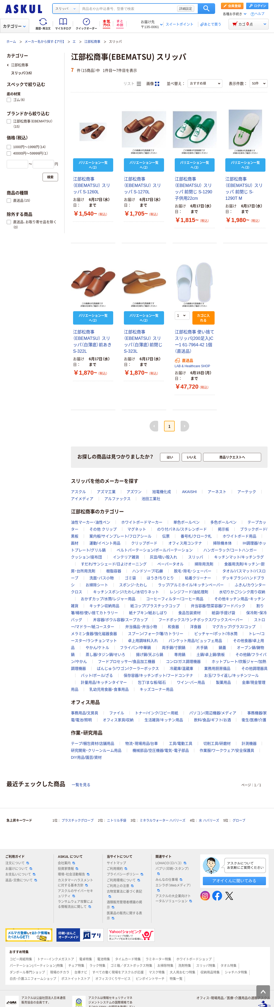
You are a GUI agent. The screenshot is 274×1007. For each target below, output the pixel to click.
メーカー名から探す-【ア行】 (44, 42)
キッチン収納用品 (104, 606)
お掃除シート (97, 585)
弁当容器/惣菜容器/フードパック (218, 606)
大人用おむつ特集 (182, 972)
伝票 (166, 536)
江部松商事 (92, 42)
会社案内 (66, 863)
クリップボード (144, 543)
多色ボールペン (223, 522)
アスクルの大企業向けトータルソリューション (173, 898)
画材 (74, 543)
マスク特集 (157, 972)
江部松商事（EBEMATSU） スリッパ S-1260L (91, 185)
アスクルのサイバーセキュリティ (75, 893)
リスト (132, 84)
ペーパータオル (170, 564)
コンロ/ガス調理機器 (183, 661)
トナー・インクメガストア (55, 959)
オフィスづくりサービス (113, 979)
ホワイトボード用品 (239, 536)
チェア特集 (76, 966)
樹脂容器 (113, 571)
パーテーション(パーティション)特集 (36, 966)
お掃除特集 (165, 966)
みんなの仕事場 (168, 880)
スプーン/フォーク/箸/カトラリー (156, 634)
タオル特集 (228, 966)
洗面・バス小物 (101, 578)
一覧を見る (81, 785)
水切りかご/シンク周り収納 (242, 592)
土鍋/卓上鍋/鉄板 (210, 654)
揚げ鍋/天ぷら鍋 (149, 654)
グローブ (239, 820)
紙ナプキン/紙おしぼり (148, 613)
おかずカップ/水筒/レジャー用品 (108, 599)
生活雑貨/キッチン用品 (163, 720)
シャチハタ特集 (236, 972)
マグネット (136, 529)
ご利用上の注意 (120, 886)
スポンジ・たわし (133, 585)
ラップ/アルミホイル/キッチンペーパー (191, 585)
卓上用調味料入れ (143, 640)
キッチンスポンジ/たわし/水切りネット (126, 592)
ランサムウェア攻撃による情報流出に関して (75, 904)
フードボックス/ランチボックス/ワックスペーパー (200, 620)
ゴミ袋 (130, 578)
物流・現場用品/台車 (141, 743)
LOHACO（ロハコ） (170, 863)
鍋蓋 (222, 647)
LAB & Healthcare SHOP (192, 366)
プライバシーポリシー (125, 874)
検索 (206, 8)
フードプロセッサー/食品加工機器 (126, 661)
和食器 (173, 627)
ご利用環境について (123, 880)
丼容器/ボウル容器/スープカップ (120, 620)
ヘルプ (259, 14)
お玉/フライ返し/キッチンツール (231, 675)
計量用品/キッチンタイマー (104, 682)
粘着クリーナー (198, 578)
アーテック (246, 492)
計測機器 (249, 743)
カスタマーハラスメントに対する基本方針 (75, 882)
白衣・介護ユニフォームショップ (33, 979)
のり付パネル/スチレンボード (182, 529)
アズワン (134, 492)
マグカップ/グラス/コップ (234, 627)
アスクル (78, 492)
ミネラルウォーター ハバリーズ (162, 820)
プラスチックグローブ (78, 820)
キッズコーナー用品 (156, 689)
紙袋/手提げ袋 (223, 613)
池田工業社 (151, 499)
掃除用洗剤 (204, 564)
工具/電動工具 (180, 743)
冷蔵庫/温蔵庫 (181, 668)
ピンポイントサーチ (150, 979)
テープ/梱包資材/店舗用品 (92, 743)
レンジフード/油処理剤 (189, 592)
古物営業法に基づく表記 (124, 894)
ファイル (116, 713)
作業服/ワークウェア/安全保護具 (227, 750)
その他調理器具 (254, 668)
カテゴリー (14, 26)
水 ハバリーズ (209, 820)
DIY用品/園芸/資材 (86, 757)
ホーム (11, 42)
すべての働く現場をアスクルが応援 (118, 972)
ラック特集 (97, 966)
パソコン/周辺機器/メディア (212, 713)
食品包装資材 (189, 613)
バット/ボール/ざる (97, 675)
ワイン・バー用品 (191, 682)
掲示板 (223, 529)
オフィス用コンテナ (185, 543)
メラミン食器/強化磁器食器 (94, 634)
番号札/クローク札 (196, 536)
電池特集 (103, 959)
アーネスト (217, 492)
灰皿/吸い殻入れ (163, 557)
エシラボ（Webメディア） (173, 888)
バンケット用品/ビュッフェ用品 (195, 640)
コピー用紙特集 (21, 959)
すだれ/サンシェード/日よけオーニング (114, 564)
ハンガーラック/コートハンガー (230, 550)
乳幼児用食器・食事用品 (109, 689)
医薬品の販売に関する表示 (124, 915)
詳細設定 (185, 8)
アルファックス (117, 499)
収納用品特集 (210, 972)
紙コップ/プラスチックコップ (155, 606)
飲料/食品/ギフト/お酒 (212, 720)
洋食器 (195, 627)
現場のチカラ (59, 972)
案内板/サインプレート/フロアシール (120, 536)
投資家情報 (68, 869)
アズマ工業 (106, 492)
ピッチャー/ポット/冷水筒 (216, 634)
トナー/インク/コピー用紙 (156, 713)
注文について (17, 863)
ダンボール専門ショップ (27, 972)
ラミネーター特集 (158, 959)
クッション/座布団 (86, 557)
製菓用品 (223, 682)
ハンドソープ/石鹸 (147, 571)
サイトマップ (116, 863)
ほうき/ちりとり (160, 578)
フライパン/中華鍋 (135, 647)
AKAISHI (189, 492)
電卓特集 (85, 959)
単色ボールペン (186, 522)
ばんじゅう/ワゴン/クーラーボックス (128, 668)
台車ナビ (80, 972)
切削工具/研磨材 (217, 743)
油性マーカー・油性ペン (90, 522)
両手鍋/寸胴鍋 (173, 647)
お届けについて (18, 869)
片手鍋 (202, 647)
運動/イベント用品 (104, 543)
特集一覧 (176, 979)
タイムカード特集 (128, 959)
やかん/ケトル (97, 647)
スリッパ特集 (205, 966)
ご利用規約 (117, 869)
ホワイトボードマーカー (141, 522)
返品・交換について (21, 880)
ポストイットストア (75, 979)
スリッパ (195, 557)
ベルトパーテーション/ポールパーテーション (155, 550)
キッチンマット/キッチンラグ (239, 557)
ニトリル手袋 (116, 820)
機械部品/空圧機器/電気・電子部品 (160, 750)
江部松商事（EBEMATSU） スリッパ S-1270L (142, 185)
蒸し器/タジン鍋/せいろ (105, 654)
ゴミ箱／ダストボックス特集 (131, 966)
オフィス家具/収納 (118, 720)
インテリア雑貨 (126, 557)
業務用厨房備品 (217, 668)
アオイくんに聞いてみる (234, 880)
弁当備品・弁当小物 (141, 627)
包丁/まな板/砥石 (152, 682)
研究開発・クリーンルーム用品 (96, 750)
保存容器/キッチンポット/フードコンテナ (158, 675)
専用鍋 (179, 654)
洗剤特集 (184, 966)
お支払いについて (20, 874)
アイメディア (82, 499)
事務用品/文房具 (84, 713)
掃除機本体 (222, 543)
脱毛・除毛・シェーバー (192, 571)
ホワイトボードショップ (194, 959)
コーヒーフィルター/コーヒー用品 (174, 599)
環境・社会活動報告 (73, 874)
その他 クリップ (103, 529)
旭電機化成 (161, 492)
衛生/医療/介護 (254, 720)
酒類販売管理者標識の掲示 (124, 904)
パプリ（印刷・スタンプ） (172, 871)
